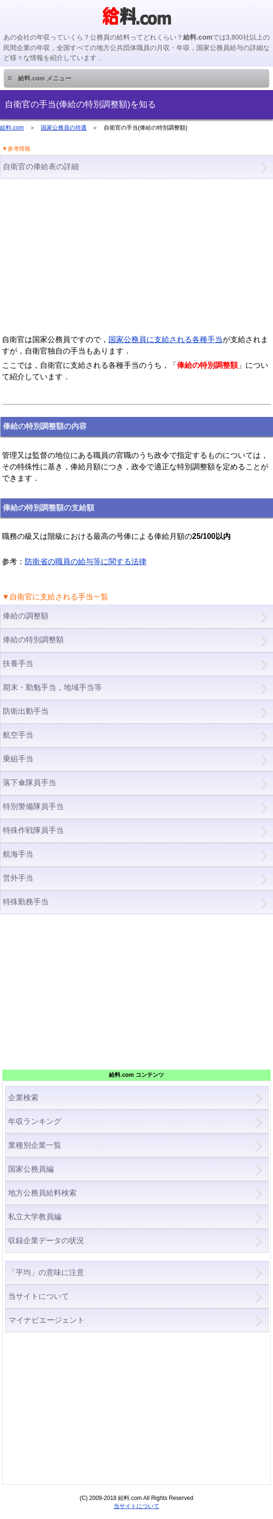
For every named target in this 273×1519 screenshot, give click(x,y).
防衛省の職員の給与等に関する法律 (85, 561)
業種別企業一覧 (34, 1145)
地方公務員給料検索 (42, 1193)
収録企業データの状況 (46, 1240)
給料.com (12, 127)
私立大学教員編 (34, 1217)
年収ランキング (34, 1121)
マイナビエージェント (46, 1320)
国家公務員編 (31, 1169)
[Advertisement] (136, 255)
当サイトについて (38, 1296)
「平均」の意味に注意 (46, 1272)
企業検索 (23, 1098)
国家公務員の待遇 (64, 127)
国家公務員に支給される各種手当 (165, 339)
